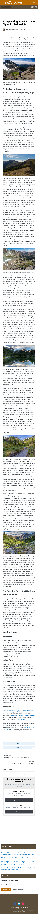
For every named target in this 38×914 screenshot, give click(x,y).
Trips (21, 29)
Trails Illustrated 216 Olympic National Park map (18, 711)
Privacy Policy (14, 908)
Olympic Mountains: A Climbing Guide (23, 715)
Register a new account (19, 800)
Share (19, 743)
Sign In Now (19, 811)
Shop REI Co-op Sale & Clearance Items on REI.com (16, 857)
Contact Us (24, 908)
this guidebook (20, 719)
